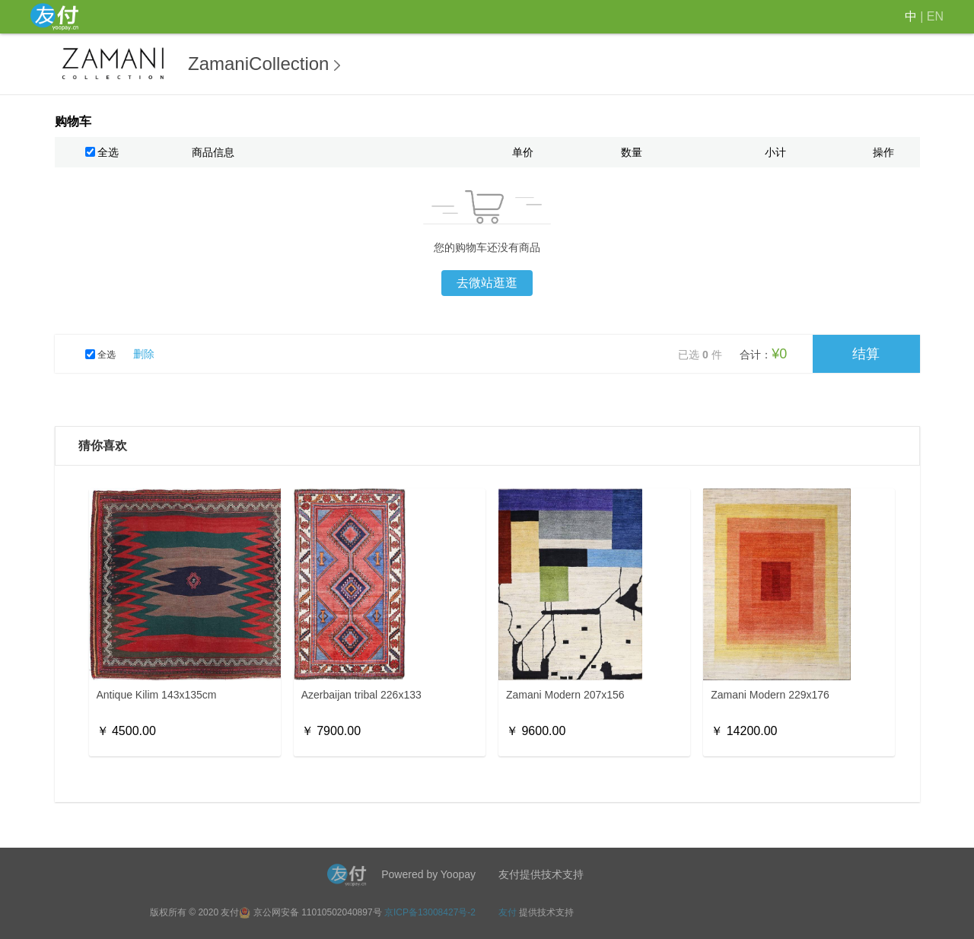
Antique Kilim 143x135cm (157, 695)
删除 (143, 354)
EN (935, 16)
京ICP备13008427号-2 (430, 912)
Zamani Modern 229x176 (770, 695)
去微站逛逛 (487, 282)
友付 (507, 912)
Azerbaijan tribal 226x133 (361, 695)
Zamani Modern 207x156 (565, 695)
